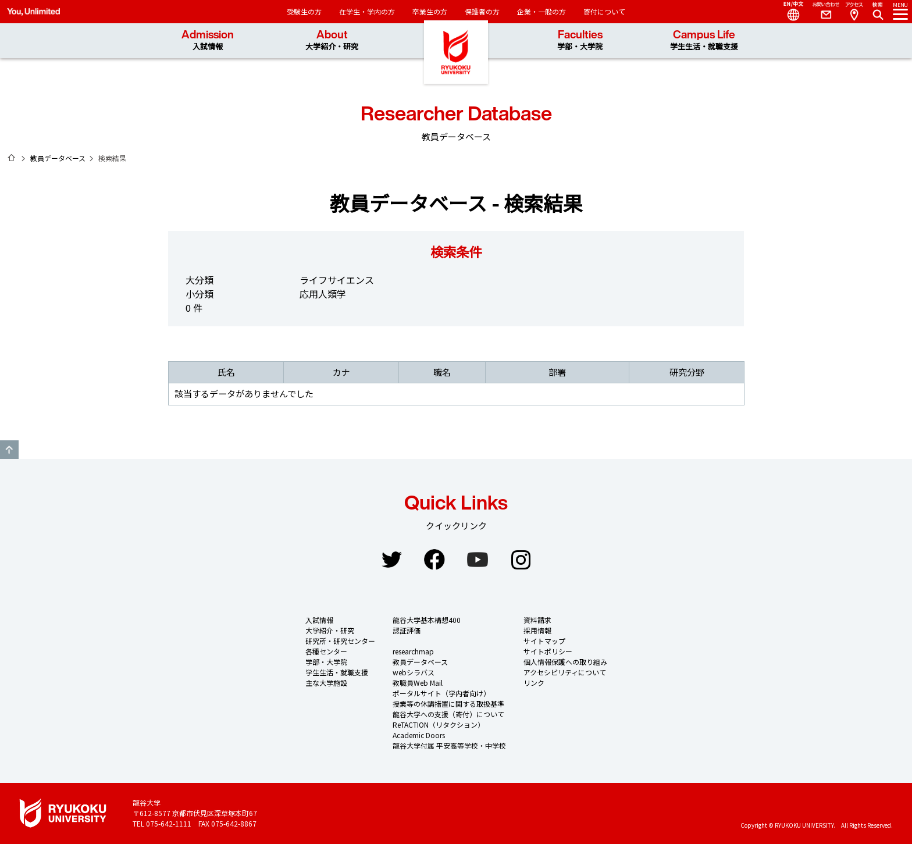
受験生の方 (304, 11)
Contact (821, 11)
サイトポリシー (547, 651)
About (331, 40)
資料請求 (537, 620)
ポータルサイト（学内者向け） (441, 693)
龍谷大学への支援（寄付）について (448, 714)
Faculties (580, 40)
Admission (207, 40)
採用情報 (537, 630)
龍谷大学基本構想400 (427, 620)
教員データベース (58, 158)
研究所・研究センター (340, 641)
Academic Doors (419, 735)
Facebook (434, 559)
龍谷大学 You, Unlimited (456, 58)
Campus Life (704, 40)
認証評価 (407, 630)
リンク (533, 683)
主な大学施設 (326, 683)
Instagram (520, 559)
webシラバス (413, 672)
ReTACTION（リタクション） (438, 724)
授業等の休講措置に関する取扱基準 (448, 703)
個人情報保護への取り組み (565, 662)
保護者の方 (482, 11)
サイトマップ (544, 641)
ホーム (11, 157)
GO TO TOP (9, 449)
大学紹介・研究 (329, 630)
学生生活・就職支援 (336, 672)
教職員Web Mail (418, 683)
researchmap (413, 651)
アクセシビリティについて (564, 672)
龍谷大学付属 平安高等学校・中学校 (449, 745)
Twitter (391, 559)
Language (788, 11)
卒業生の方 (429, 11)
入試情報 (319, 620)
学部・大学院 (326, 662)
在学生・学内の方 (367, 11)
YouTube (477, 559)
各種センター (326, 651)
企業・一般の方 (541, 11)
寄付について (604, 11)
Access (853, 11)
